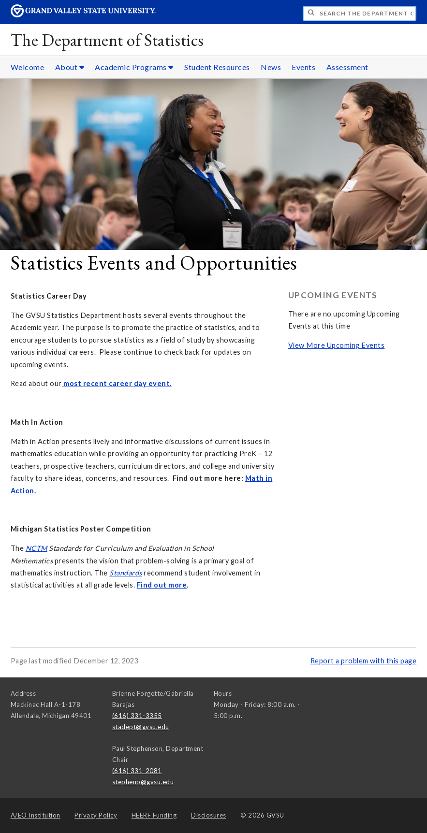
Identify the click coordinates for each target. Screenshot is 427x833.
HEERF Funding (154, 815)
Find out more (162, 585)
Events (303, 67)
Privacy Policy (95, 815)
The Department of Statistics (107, 40)
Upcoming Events (333, 295)
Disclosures (208, 815)
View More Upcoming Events (336, 345)
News (271, 67)
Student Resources (217, 67)
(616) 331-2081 (137, 771)
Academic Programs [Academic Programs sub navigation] (134, 67)
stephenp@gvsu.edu (143, 782)
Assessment (347, 67)
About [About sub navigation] (70, 67)
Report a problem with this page (363, 661)
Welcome (27, 67)
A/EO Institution (35, 815)
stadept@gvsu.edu (140, 727)
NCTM (36, 548)
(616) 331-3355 (137, 715)
